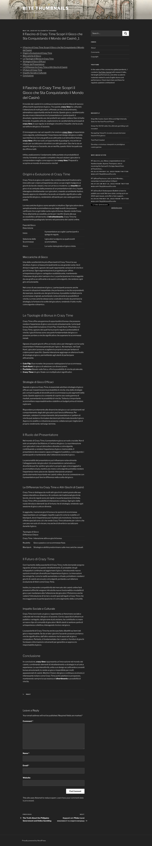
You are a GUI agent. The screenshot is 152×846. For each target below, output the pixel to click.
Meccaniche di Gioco (32, 56)
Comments (95, 52)
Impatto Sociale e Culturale (34, 73)
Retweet (106, 174)
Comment (28, 721)
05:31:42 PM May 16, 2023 (102, 171)
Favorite (113, 174)
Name (26, 753)
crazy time (67, 132)
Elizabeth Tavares (47, 31)
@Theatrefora (96, 169)
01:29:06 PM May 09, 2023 (103, 199)
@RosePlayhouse (100, 178)
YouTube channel (105, 72)
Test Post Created (98, 140)
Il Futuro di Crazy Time (32, 70)
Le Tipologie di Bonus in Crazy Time (38, 59)
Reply (101, 174)
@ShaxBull (98, 191)
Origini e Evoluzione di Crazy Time (37, 53)
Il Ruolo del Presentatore (33, 64)
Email (26, 765)
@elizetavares (116, 208)
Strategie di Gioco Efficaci (34, 61)
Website (26, 778)
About (93, 48)
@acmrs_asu (98, 161)
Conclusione (28, 76)
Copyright (94, 57)
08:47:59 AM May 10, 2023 (103, 184)
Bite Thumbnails (46, 8)
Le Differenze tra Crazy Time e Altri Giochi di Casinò (45, 67)
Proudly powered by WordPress (34, 841)
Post (28, 694)
